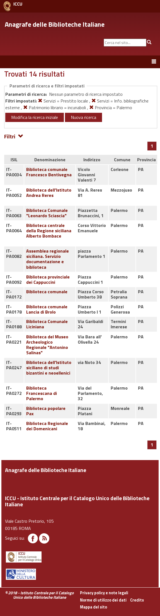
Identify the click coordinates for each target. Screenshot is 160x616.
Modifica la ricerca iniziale (34, 117)
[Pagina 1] (152, 146)
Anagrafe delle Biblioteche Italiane (55, 24)
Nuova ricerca (83, 117)
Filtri (13, 136)
